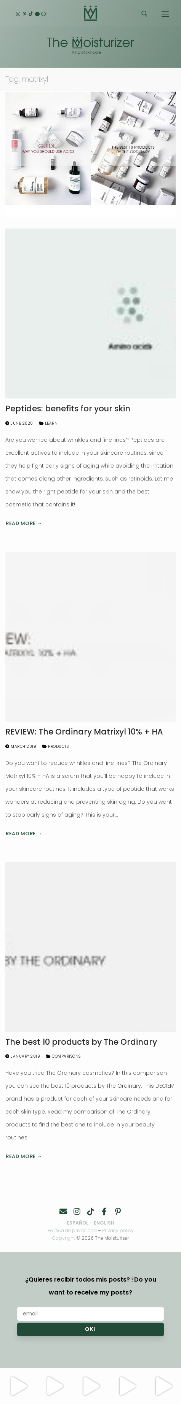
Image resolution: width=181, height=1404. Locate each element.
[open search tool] (144, 14)
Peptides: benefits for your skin (67, 409)
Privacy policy (118, 1230)
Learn (48, 423)
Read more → (24, 523)
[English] (37, 14)
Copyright (63, 1238)
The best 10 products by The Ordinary (81, 1042)
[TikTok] (30, 14)
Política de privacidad (72, 1230)
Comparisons (63, 1056)
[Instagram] (18, 14)
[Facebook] (104, 1211)
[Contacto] (63, 1211)
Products (55, 746)
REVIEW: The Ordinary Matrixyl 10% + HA (84, 732)
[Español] (43, 14)
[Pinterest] (24, 14)
